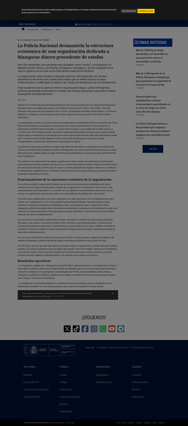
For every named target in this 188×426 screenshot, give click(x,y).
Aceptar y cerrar (146, 11)
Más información (129, 11)
